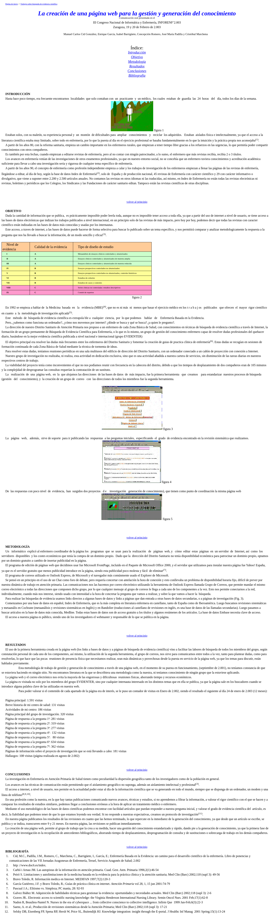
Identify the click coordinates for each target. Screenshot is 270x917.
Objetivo (137, 57)
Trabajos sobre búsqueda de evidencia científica (38, 4)
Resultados (137, 66)
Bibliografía (136, 75)
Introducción (137, 52)
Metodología (137, 62)
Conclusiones (137, 71)
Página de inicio (11, 4)
